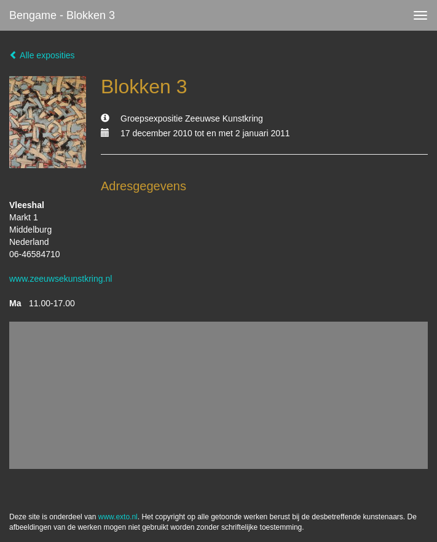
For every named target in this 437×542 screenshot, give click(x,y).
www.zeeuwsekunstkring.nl (60, 279)
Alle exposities (42, 55)
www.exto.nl (118, 517)
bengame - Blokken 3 (62, 15)
